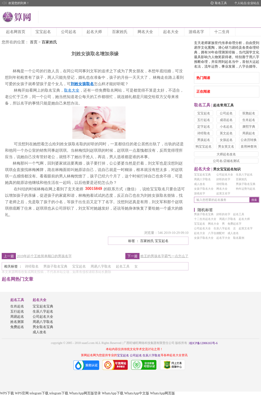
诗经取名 (203, 133)
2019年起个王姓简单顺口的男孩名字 (44, 256)
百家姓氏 (120, 32)
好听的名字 (223, 179)
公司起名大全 (224, 174)
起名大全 (171, 32)
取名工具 (221, 3)
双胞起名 (248, 113)
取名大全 (71, 90)
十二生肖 (222, 32)
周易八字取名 (202, 179)
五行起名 (203, 120)
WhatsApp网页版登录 (85, 393)
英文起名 (226, 133)
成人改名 (199, 184)
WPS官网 (22, 393)
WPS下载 (7, 393)
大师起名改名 (226, 154)
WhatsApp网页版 (162, 393)
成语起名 (226, 120)
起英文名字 (223, 193)
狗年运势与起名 (245, 188)
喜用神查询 (249, 146)
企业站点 (253, 3)
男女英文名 (226, 146)
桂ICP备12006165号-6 (203, 343)
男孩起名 (203, 140)
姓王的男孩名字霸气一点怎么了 (164, 256)
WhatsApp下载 (112, 393)
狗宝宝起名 (204, 146)
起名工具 (17, 300)
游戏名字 (197, 32)
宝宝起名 (43, 32)
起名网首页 (16, 32)
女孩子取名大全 (204, 188)
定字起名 (203, 126)
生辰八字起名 (244, 174)
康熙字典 (248, 126)
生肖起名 (248, 120)
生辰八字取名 (152, 355)
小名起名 (226, 126)
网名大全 (146, 32)
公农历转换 (249, 140)
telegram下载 (39, 393)
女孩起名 (226, 140)
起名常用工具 (214, 105)
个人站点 (240, 3)
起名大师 (94, 32)
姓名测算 (17, 322)
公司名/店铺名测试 (226, 161)
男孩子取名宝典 (245, 184)
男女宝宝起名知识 (217, 169)
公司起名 (69, 32)
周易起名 (248, 133)
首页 (34, 42)
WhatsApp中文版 (136, 393)
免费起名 (17, 327)
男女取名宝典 (43, 327)
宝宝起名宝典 (202, 174)
